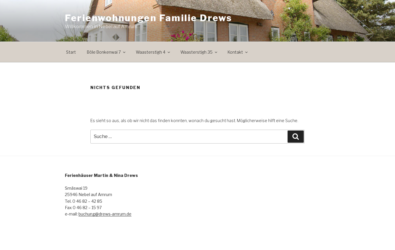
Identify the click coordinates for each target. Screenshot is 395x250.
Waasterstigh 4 (153, 52)
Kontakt (238, 52)
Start (71, 52)
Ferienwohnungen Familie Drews (148, 17)
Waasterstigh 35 (199, 52)
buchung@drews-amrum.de (104, 213)
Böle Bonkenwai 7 (106, 52)
